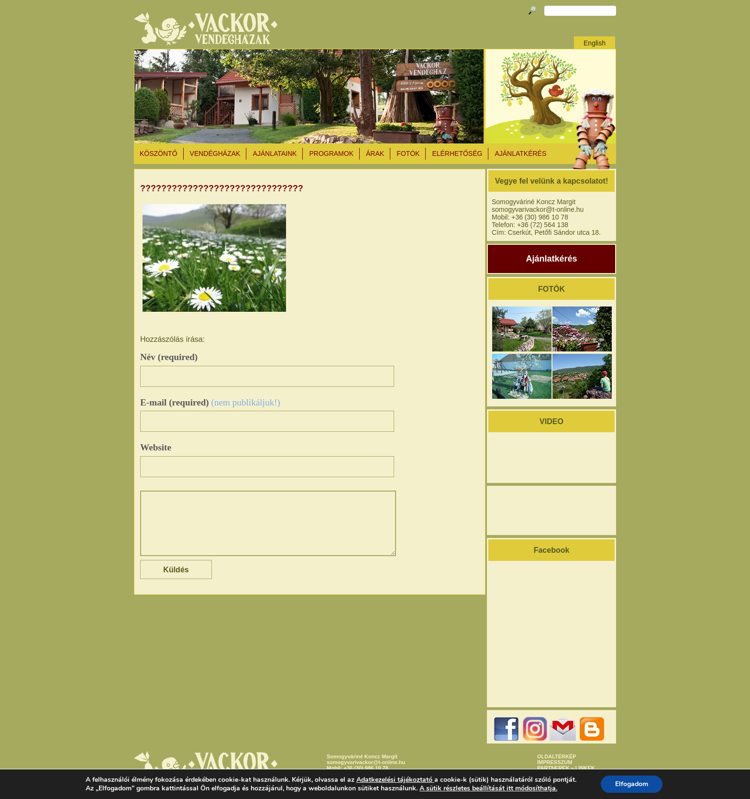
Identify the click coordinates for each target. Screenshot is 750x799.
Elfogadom (631, 783)
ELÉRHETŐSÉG (457, 153)
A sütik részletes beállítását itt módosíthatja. (488, 788)
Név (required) (169, 357)
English (595, 43)
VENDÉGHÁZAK (215, 153)
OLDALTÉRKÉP (556, 756)
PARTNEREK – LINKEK (566, 768)
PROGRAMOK (331, 153)
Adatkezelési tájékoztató (394, 779)
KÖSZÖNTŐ (158, 153)
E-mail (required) (210, 402)
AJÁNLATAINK (275, 153)
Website (155, 447)
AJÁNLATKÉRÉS (520, 153)
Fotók (408, 153)
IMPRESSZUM (554, 762)
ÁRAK (375, 153)
